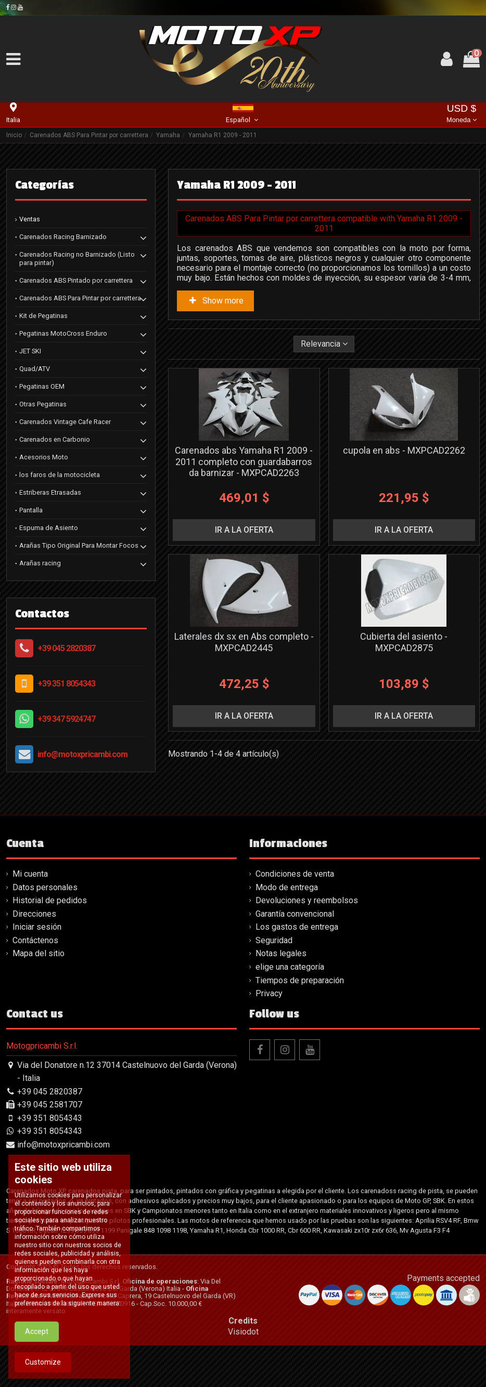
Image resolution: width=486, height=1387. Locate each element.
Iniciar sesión (36, 927)
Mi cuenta (30, 874)
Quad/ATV (34, 369)
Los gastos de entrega (296, 927)
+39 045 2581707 (49, 1104)
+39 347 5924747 (66, 719)
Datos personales (45, 887)
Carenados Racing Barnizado (63, 237)
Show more (215, 301)
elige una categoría (289, 967)
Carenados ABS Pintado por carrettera (76, 280)
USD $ (461, 114)
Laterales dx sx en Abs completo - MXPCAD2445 (244, 642)
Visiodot (243, 1332)
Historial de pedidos (49, 900)
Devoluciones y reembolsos (306, 900)
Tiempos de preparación (299, 980)
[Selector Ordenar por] (324, 344)
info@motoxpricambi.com (82, 754)
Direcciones (34, 914)
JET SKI (30, 351)
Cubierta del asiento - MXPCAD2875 (403, 642)
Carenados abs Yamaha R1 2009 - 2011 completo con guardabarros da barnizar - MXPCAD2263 (244, 461)
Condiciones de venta (294, 874)
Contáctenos (35, 940)
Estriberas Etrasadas (50, 492)
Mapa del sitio (38, 953)
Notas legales (280, 953)
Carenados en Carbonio (54, 439)
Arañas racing (40, 563)
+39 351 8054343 (66, 684)
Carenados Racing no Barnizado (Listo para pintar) (77, 258)
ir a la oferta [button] (244, 530)
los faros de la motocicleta (59, 475)
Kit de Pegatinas (43, 316)
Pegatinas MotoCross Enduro (63, 333)
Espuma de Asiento (48, 528)
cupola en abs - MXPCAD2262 (404, 450)
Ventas (29, 219)
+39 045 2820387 (66, 648)
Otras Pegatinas (43, 404)
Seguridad (273, 940)
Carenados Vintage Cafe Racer (65, 422)
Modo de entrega (286, 887)
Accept (36, 1354)
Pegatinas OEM (42, 386)
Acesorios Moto (43, 457)
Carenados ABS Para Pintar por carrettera (80, 298)
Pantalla (31, 510)
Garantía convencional (294, 914)
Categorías (44, 185)
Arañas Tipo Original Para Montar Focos (78, 545)
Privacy (269, 993)
